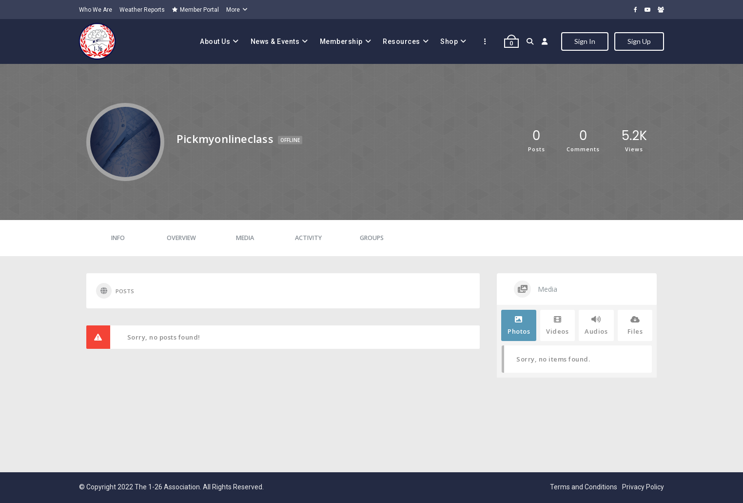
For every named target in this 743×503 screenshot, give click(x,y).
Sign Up (639, 41)
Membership (341, 41)
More (233, 9)
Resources (401, 41)
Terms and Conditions (583, 486)
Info (118, 238)
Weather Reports (142, 9)
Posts (115, 291)
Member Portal (195, 9)
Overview (181, 238)
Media (245, 238)
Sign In (584, 41)
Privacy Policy (643, 486)
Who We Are (95, 9)
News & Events (275, 41)
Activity (308, 238)
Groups (372, 238)
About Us (215, 41)
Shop (449, 41)
